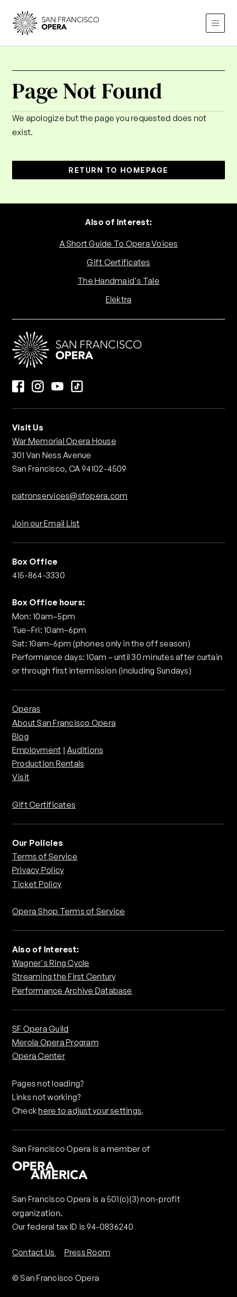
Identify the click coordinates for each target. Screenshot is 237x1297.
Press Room (87, 1252)
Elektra (119, 299)
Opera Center (38, 1056)
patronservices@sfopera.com (69, 496)
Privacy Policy (38, 870)
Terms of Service (44, 856)
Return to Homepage (118, 170)
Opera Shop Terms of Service (68, 911)
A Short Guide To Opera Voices (118, 244)
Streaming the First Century (64, 976)
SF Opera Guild (40, 1029)
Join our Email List (46, 523)
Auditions (85, 750)
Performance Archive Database (72, 991)
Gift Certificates (118, 262)
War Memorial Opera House (64, 441)
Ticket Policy (36, 884)
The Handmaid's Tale (118, 281)
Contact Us (34, 1252)
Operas (26, 709)
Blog (20, 736)
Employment (36, 750)
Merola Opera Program (55, 1042)
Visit (20, 777)
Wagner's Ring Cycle (51, 963)
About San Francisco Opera (64, 723)
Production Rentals (48, 764)
